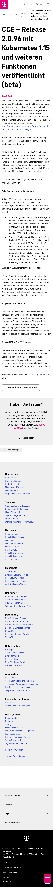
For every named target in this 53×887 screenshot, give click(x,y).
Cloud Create (11, 718)
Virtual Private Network (15, 556)
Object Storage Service (15, 515)
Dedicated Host (12, 484)
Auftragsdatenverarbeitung (13, 867)
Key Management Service (16, 581)
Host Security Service (14, 578)
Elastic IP (9, 540)
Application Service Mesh (16, 596)
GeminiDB (9, 631)
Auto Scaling (10, 477)
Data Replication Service (15, 618)
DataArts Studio (12, 656)
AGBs (4, 863)
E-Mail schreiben (26, 438)
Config (8, 724)
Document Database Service (17, 628)
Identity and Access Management (19, 730)
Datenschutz (7, 877)
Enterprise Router (13, 546)
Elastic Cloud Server (14, 487)
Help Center (39, 374)
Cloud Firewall (11, 571)
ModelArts (9, 702)
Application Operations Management (21, 681)
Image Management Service (17, 493)
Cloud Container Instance (16, 603)
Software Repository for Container (20, 606)
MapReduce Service (14, 665)
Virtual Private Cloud (14, 553)
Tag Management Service (16, 743)
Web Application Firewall (16, 584)
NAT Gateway (11, 550)
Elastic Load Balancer (14, 543)
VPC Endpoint (11, 559)
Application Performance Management (22, 684)
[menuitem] (28, 4)
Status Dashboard (13, 740)
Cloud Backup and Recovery (17, 506)
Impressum (6, 882)
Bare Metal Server (13, 481)
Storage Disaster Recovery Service (20, 522)
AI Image (9, 649)
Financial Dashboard (14, 727)
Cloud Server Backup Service (18, 509)
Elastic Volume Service (15, 512)
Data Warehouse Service (16, 662)
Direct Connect (12, 534)
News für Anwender (14, 750)
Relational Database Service (17, 634)
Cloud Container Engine (11, 450)
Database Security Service (16, 575)
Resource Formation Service (17, 737)
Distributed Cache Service (16, 621)
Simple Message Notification (17, 690)
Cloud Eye (9, 721)
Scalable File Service (14, 518)
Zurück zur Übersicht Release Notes (21, 387)
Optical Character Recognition (18, 705)
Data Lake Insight (12, 659)
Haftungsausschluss (10, 872)
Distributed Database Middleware (20, 624)
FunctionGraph (11, 490)
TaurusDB (9, 637)
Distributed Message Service (17, 687)
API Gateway (10, 677)
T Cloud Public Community (17, 756)
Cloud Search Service (14, 652)
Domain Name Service (14, 537)
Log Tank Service (12, 734)
